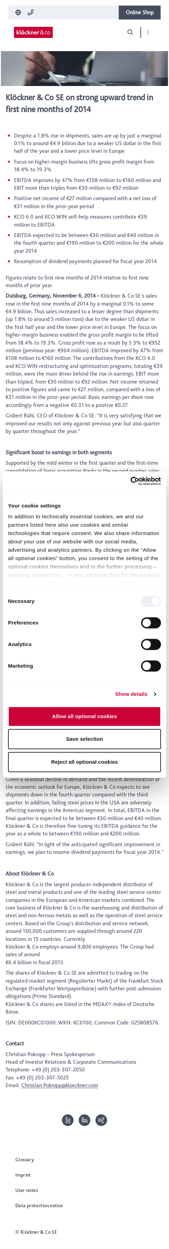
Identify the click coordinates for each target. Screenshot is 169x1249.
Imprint (23, 1175)
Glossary (24, 1159)
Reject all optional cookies (84, 762)
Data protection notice (39, 1205)
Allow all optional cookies (84, 716)
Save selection (84, 739)
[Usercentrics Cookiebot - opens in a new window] (130, 481)
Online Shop (140, 12)
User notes (26, 1190)
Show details (131, 694)
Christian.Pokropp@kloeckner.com (59, 1085)
